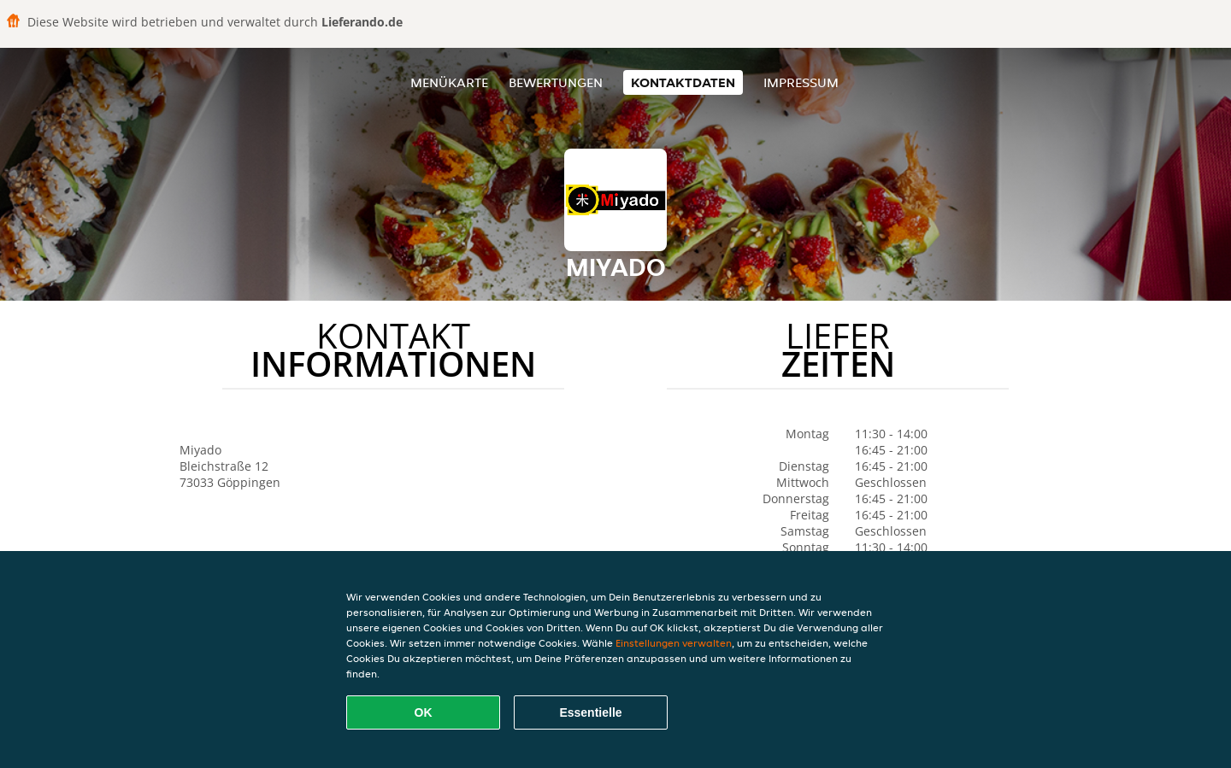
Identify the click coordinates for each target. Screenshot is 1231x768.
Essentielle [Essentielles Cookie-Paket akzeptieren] (590, 712)
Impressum (801, 82)
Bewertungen (556, 82)
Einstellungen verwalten (674, 642)
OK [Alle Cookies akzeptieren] (424, 712)
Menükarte (449, 82)
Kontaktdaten (683, 82)
